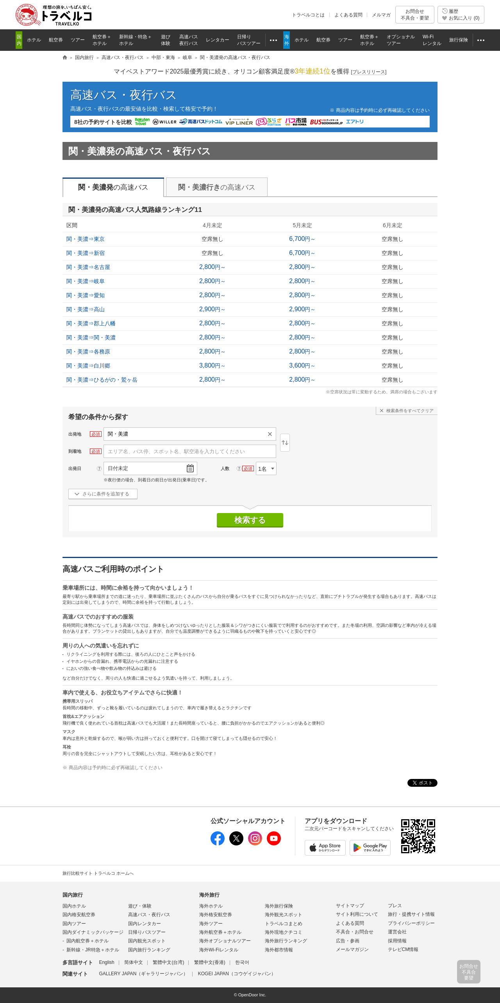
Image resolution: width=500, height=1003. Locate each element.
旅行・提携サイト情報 (411, 914)
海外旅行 (209, 895)
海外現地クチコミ (283, 932)
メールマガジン (352, 949)
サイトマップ (350, 905)
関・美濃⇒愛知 (85, 295)
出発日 (74, 468)
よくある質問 (348, 15)
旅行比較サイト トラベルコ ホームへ (98, 873)
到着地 (74, 451)
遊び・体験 (140, 906)
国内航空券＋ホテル (87, 941)
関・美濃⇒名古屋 (88, 267)
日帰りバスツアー (147, 932)
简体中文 (133, 962)
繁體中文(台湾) (168, 962)
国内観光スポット (147, 941)
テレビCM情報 (403, 949)
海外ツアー (211, 923)
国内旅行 (72, 895)
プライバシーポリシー (411, 923)
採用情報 (397, 941)
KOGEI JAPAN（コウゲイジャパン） (237, 973)
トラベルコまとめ (283, 923)
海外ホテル (211, 906)
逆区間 (285, 443)
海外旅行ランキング (286, 941)
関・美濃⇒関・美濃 (91, 337)
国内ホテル (74, 906)
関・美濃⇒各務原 (88, 351)
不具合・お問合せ (354, 932)
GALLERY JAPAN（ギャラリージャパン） (143, 973)
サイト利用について (357, 914)
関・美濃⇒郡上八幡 (91, 323)
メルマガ (381, 15)
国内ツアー (74, 923)
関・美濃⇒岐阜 (85, 281)
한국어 (242, 962)
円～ (302, 239)
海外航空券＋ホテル (220, 932)
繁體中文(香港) (209, 962)
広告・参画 (347, 941)
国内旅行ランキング (149, 950)
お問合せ (415, 15)
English (106, 962)
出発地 (74, 434)
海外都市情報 (279, 950)
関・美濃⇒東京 (85, 239)
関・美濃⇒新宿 (85, 253)
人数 (225, 468)
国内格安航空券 (78, 914)
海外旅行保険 (279, 906)
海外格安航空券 (215, 914)
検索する (250, 520)
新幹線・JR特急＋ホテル (92, 950)
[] (369, 72)
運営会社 (397, 932)
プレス (395, 905)
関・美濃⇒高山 (85, 309)
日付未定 (118, 468)
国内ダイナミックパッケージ (92, 932)
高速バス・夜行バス (123, 94)
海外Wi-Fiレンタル (218, 950)
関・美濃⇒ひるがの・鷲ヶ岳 (102, 380)
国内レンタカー (144, 923)
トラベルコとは (308, 15)
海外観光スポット (283, 914)
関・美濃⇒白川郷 (88, 365)
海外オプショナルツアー (225, 941)
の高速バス (113, 187)
